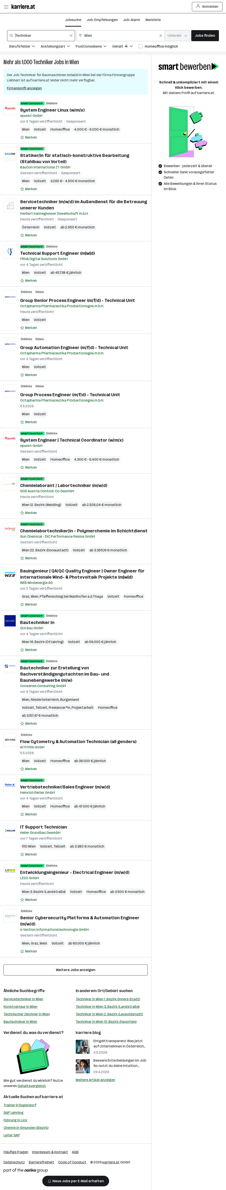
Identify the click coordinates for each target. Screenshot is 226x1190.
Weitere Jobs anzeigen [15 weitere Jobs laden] (75, 970)
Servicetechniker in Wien (23, 999)
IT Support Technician (43, 827)
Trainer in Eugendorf (20, 1105)
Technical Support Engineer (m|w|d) (57, 253)
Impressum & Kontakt (50, 1152)
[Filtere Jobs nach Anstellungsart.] (58, 47)
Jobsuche (73, 20)
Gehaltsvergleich (31, 1086)
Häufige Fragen (16, 1152)
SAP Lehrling (13, 1113)
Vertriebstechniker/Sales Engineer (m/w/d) (65, 787)
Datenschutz (14, 1162)
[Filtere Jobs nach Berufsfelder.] (25, 47)
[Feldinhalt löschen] (71, 35)
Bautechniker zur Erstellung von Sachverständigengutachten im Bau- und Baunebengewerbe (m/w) (64, 674)
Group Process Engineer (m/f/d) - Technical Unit (70, 394)
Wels (43, 943)
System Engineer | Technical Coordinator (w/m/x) (71, 440)
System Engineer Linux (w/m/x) (52, 110)
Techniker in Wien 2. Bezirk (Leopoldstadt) (109, 1014)
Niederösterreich (45, 699)
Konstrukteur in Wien (20, 1007)
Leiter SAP (12, 1135)
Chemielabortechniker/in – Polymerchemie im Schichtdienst (84, 530)
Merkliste (153, 20)
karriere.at (52, 1096)
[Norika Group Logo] (26, 1171)
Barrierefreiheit (41, 1162)
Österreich (30, 227)
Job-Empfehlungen (102, 20)
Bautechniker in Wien (20, 1022)
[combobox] (41, 35)
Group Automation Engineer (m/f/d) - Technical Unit (74, 347)
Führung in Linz (15, 1120)
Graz (25, 596)
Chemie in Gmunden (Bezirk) (26, 1128)
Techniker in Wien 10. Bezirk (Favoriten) (106, 1022)
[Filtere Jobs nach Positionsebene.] (94, 47)
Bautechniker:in (37, 622)
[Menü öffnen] (6, 7)
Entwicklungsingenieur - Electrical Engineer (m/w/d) (74, 872)
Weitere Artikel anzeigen (95, 1080)
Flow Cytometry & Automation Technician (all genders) (78, 741)
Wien (74, 62)
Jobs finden (205, 35)
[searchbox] (41, 35)
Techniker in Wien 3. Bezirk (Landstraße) (107, 1007)
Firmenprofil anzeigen (24, 88)
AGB (75, 1152)
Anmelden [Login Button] (207, 6)
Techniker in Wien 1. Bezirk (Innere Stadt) (108, 999)
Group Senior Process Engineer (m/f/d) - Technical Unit (77, 300)
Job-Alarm (131, 20)
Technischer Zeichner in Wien (27, 1014)
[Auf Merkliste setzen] (28, 137)
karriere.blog (88, 1032)
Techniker (43, 62)
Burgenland (69, 699)
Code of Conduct (72, 1162)
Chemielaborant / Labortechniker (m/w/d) (63, 485)
